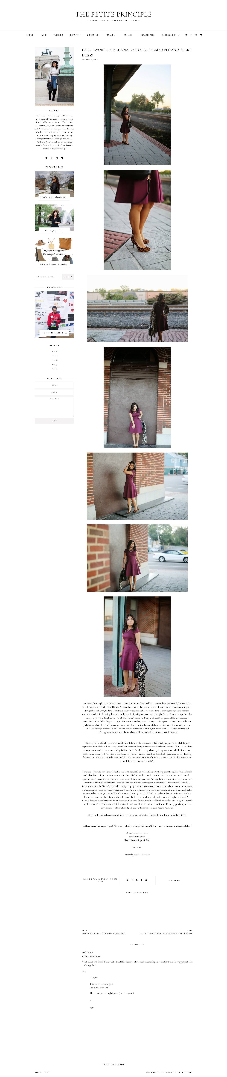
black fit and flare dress (120, 961)
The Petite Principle (113, 13)
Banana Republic (140, 833)
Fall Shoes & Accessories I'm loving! (55, 264)
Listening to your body (54, 231)
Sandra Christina (142, 854)
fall (98, 879)
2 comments (174, 880)
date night (88, 879)
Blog (44, 35)
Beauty (74, 35)
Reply (84, 971)
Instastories (147, 35)
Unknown (87, 952)
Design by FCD (185, 1072)
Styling (128, 35)
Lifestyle (92, 35)
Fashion (58, 35)
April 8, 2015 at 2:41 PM (99, 987)
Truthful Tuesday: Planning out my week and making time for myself (55, 197)
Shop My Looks (171, 35)
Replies (95, 977)
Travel (111, 35)
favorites (106, 879)
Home (30, 35)
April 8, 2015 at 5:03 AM (91, 956)
